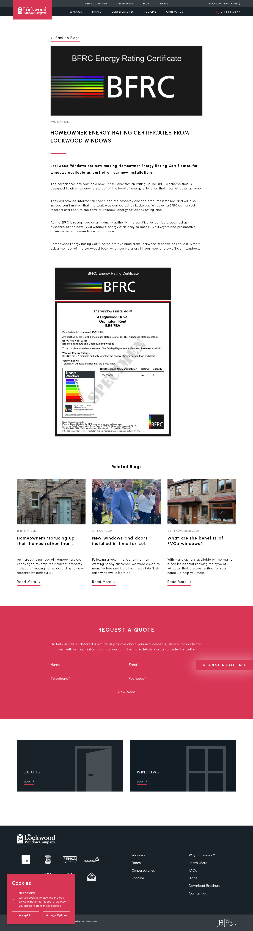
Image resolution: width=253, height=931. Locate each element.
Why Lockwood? (202, 855)
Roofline (150, 11)
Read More (26, 582)
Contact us (198, 893)
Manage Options (56, 915)
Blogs (193, 878)
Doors (96, 11)
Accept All (25, 915)
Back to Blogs (68, 38)
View (27, 781)
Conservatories (122, 11)
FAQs (193, 870)
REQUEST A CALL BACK (224, 665)
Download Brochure (205, 886)
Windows (76, 11)
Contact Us (174, 11)
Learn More (198, 863)
